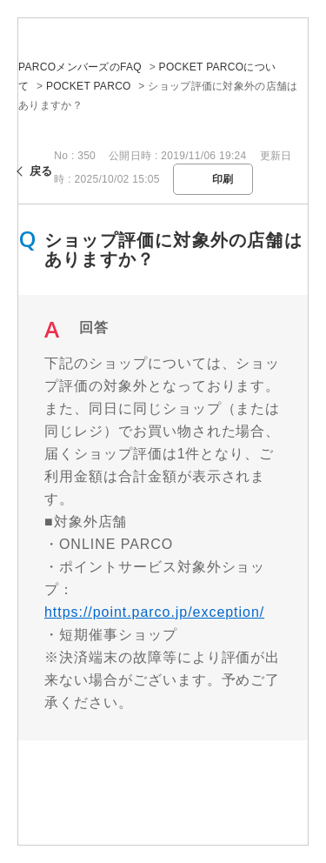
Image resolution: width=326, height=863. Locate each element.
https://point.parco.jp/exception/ (154, 612)
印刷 (223, 179)
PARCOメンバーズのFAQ (80, 67)
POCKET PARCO (88, 86)
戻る (41, 170)
